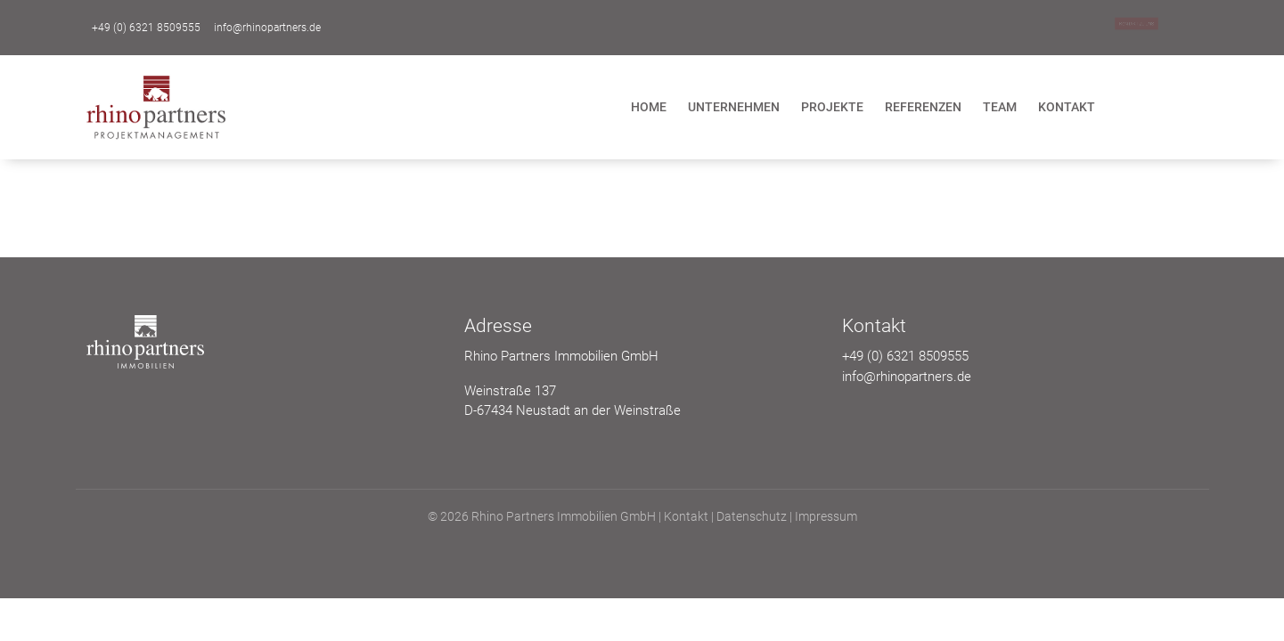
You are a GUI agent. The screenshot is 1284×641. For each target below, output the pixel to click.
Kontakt (1066, 107)
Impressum (826, 516)
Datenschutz (751, 516)
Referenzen (923, 107)
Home (649, 107)
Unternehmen (734, 107)
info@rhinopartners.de (267, 27)
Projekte (832, 107)
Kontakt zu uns (1136, 24)
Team (1000, 107)
